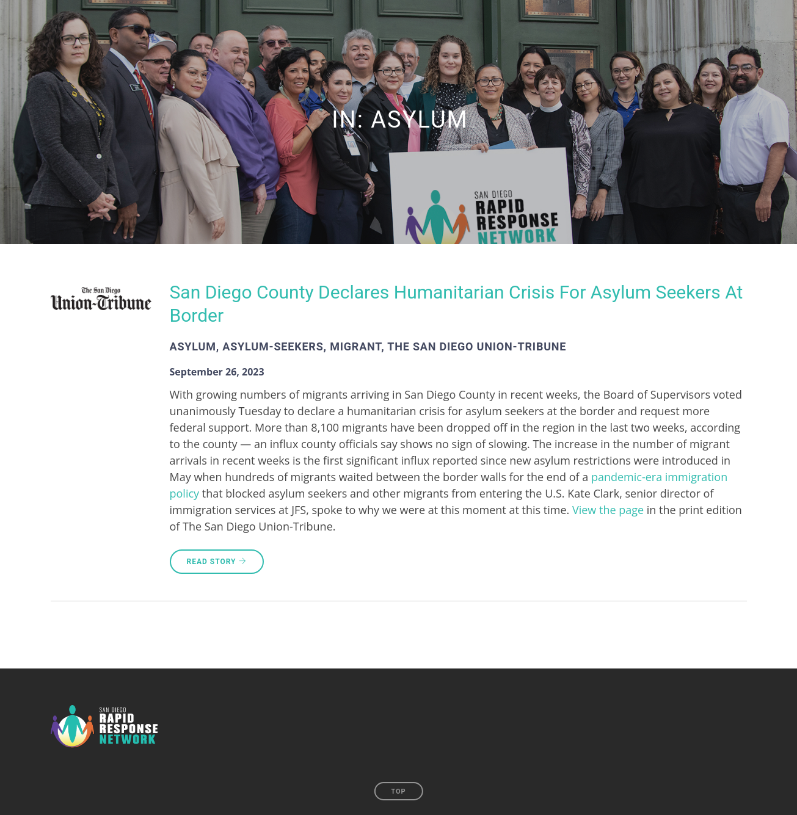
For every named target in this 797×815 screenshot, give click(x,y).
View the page (608, 509)
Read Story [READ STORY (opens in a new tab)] (217, 561)
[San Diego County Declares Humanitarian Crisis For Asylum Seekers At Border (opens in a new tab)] (458, 317)
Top (398, 791)
